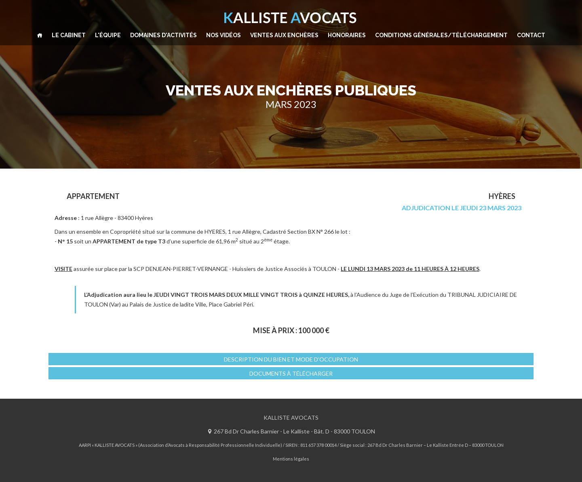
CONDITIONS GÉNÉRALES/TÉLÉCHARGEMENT (441, 35)
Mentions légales (291, 458)
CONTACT (531, 35)
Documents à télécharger (291, 373)
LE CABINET (69, 35)
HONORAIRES (347, 35)
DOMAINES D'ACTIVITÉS (163, 35)
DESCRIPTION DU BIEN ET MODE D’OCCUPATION (291, 359)
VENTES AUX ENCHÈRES (284, 35)
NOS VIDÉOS (223, 35)
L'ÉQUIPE (108, 35)
